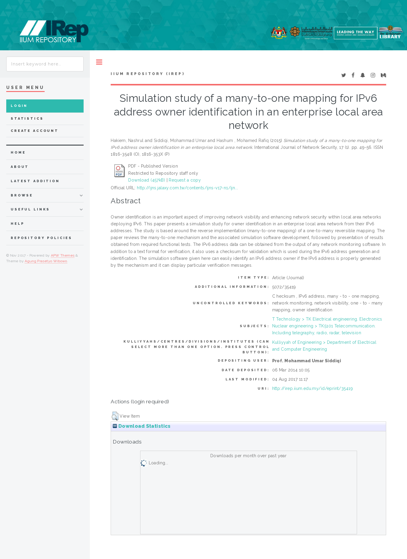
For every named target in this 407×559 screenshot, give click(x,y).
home (18, 152)
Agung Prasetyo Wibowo (46, 261)
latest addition (35, 181)
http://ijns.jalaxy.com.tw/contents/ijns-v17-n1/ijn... (187, 187)
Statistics (27, 119)
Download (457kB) (146, 180)
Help (17, 224)
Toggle (99, 62)
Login (19, 106)
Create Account (35, 131)
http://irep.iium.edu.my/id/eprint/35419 (312, 388)
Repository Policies (41, 238)
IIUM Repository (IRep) (147, 74)
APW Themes (63, 255)
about (20, 167)
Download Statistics (141, 426)
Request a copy (185, 180)
